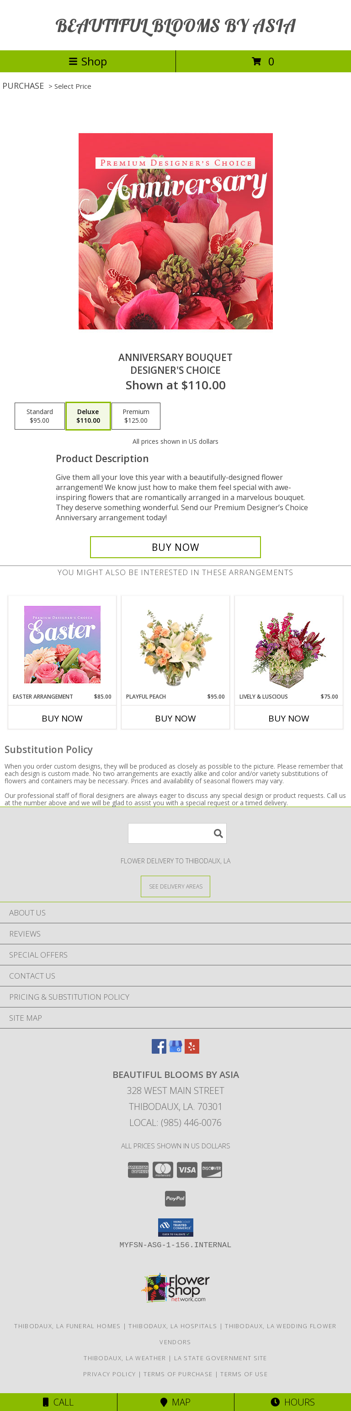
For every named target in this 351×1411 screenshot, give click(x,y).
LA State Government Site (220, 1358)
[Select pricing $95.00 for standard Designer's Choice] (39, 416)
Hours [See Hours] (293, 1402)
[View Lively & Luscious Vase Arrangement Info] (289, 644)
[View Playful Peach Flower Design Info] (176, 644)
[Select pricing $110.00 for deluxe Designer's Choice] (88, 416)
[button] (175, 1227)
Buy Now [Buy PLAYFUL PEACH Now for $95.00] (175, 718)
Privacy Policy (109, 1374)
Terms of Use (244, 1374)
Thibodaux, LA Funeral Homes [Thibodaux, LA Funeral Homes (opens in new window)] (67, 1326)
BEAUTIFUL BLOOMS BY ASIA (175, 25)
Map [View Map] (175, 1402)
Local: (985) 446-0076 (175, 1122)
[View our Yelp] (192, 1050)
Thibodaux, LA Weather (125, 1358)
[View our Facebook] (159, 1050)
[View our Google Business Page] (175, 1050)
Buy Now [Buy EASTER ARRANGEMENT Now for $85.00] (62, 718)
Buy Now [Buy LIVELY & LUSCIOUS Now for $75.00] (288, 718)
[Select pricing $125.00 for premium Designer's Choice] (136, 416)
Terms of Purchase (178, 1374)
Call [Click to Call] (58, 1402)
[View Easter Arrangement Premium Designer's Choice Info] (62, 644)
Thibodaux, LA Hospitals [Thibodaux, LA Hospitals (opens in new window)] (172, 1326)
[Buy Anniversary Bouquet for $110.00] (175, 547)
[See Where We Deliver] (175, 886)
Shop (88, 61)
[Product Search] (177, 833)
